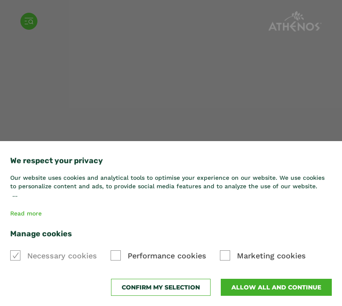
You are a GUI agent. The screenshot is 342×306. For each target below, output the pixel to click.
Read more (26, 213)
